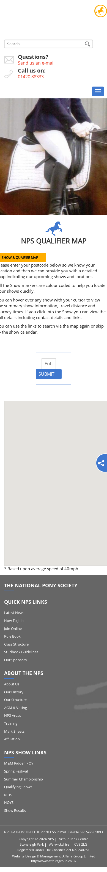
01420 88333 (31, 77)
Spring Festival (16, 771)
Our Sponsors (15, 659)
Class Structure (16, 644)
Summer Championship (23, 779)
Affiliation (12, 739)
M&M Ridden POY (18, 763)
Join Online (13, 628)
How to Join (14, 620)
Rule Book (12, 636)
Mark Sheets (14, 731)
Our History (13, 692)
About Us (11, 684)
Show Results (15, 810)
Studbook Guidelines (21, 651)
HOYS (8, 802)
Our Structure (15, 699)
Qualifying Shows (18, 786)
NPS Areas (12, 715)
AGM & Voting (15, 707)
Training (10, 723)
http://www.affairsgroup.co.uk (53, 861)
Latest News (14, 612)
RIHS (8, 794)
